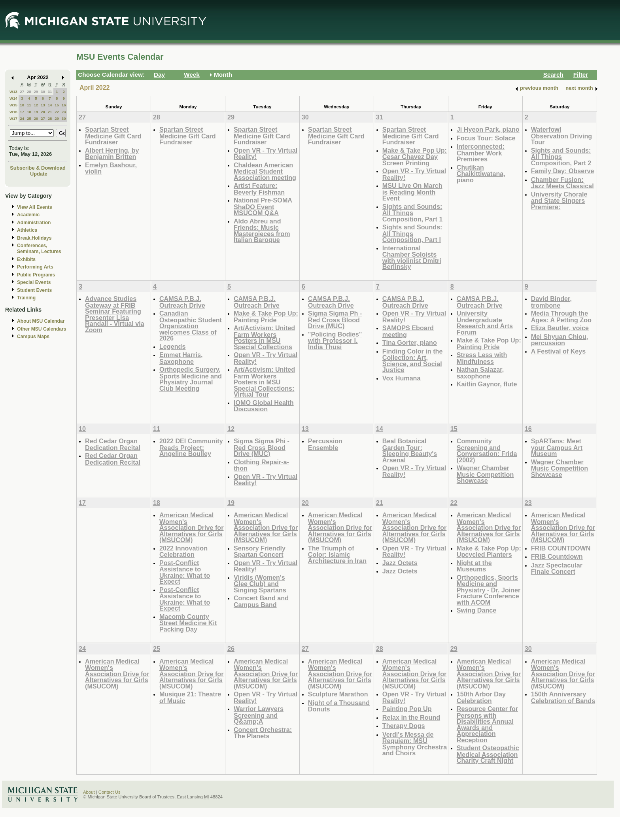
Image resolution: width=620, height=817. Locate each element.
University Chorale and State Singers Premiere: (559, 200)
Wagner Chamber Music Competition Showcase (485, 474)
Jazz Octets (400, 562)
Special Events (34, 282)
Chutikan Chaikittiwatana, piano (481, 173)
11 (29, 105)
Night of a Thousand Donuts (339, 706)
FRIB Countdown (557, 556)
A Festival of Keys (558, 351)
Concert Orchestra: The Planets (263, 733)
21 (50, 112)
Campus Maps (33, 336)
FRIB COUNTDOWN (561, 548)
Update (38, 174)
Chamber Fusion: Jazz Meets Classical (562, 183)
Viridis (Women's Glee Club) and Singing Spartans (260, 584)
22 (57, 112)
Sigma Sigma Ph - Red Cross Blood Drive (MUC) (335, 319)
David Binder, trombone (551, 302)
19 (36, 112)
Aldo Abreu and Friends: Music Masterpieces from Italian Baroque (262, 230)
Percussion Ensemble (325, 444)
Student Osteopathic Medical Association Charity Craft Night (488, 754)
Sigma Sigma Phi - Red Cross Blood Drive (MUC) (261, 447)
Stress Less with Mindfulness (482, 358)
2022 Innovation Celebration (183, 551)
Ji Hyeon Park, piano (488, 129)
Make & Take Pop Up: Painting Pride (266, 316)
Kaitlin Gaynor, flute (487, 384)
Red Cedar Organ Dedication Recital (112, 444)
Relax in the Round (411, 717)
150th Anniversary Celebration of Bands (563, 697)
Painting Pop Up (407, 708)
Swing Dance (477, 610)
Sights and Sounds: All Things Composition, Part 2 (561, 156)
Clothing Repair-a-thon (261, 465)
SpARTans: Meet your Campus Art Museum (556, 447)
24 (22, 118)
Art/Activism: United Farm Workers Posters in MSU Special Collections (264, 337)
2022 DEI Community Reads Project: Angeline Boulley (191, 447)
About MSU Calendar (40, 321)
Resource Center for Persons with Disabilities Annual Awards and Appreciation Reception (487, 724)
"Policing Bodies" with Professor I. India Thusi (335, 340)
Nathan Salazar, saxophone (480, 373)
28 (29, 91)
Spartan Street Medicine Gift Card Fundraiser (113, 136)
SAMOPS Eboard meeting (408, 331)
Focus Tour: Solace (486, 138)
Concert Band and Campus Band (261, 601)
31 (50, 91)
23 (64, 112)
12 (36, 105)
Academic (28, 214)
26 (36, 118)
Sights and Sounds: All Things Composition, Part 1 (412, 213)
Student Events (34, 290)
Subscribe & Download (38, 168)
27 (22, 91)
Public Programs (36, 275)
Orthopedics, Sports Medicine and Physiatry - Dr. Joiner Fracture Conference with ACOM (489, 590)
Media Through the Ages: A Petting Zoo (561, 316)
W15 (13, 105)
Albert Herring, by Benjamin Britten (112, 154)
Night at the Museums (474, 566)
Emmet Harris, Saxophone (181, 358)
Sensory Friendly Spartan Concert (259, 551)
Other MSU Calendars (41, 329)
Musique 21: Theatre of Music (190, 697)
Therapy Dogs (403, 725)
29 (36, 91)
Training (26, 298)
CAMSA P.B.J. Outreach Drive (182, 302)
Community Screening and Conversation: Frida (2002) (487, 450)
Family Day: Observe (562, 170)
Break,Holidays (34, 238)
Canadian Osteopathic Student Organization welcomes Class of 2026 (190, 326)
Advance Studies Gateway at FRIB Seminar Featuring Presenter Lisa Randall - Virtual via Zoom (114, 314)
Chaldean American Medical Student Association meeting (265, 171)
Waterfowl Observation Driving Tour (561, 136)
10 (22, 105)
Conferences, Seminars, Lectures (39, 248)
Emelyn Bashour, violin (111, 168)
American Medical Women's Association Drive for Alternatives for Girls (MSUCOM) (191, 527)
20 (43, 112)
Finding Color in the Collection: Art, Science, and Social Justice (412, 361)
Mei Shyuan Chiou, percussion (559, 340)
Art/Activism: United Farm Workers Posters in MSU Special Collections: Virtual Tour (264, 382)
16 (64, 105)
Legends (172, 346)
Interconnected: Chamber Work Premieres (481, 153)
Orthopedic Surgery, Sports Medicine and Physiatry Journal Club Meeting (190, 379)
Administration (34, 222)
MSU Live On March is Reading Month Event (412, 192)
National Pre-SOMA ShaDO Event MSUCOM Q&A (263, 206)
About (89, 792)
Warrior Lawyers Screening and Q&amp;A (259, 715)
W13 (13, 91)
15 (57, 105)
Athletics (27, 230)
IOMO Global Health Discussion (264, 406)
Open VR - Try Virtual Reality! (265, 154)
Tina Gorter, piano (409, 342)
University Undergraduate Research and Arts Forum (485, 323)
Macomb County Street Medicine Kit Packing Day (188, 623)
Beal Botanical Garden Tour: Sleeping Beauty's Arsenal (409, 450)
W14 (13, 98)
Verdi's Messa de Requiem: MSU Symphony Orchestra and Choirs (414, 744)
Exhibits (26, 259)
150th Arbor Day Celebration (481, 697)
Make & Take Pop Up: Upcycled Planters (489, 551)
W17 (13, 118)
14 (50, 105)
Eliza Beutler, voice (560, 327)
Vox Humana (401, 378)
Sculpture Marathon (338, 694)
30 (43, 91)
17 (22, 112)
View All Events (34, 207)
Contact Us (109, 792)
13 (43, 105)
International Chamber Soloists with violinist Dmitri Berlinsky (411, 257)
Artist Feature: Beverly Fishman (259, 189)
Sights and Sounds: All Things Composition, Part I (412, 233)
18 (29, 112)
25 (29, 118)
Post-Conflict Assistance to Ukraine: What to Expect (184, 572)
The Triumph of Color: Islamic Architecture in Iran (337, 554)
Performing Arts (35, 267)
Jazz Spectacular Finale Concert (556, 568)
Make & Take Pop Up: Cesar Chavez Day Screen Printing (414, 156)
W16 (13, 112)
